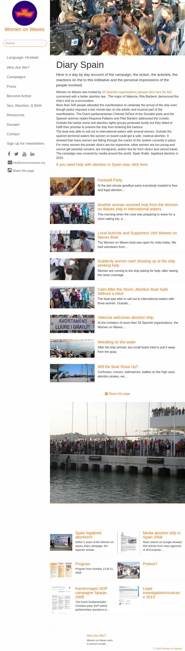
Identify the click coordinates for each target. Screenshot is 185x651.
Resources (15, 115)
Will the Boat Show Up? (118, 367)
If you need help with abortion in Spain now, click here (102, 164)
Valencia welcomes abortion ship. (126, 317)
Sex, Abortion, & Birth (24, 105)
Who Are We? (18, 67)
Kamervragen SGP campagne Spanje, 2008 (91, 592)
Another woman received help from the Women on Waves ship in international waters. (138, 207)
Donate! (13, 125)
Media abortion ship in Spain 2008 (162, 535)
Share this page (21, 171)
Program (82, 564)
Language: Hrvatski (22, 57)
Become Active (19, 96)
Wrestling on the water (117, 342)
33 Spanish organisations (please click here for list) (137, 92)
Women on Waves (25, 16)
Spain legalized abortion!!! (88, 535)
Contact (13, 134)
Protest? (150, 564)
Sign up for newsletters (25, 143)
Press (11, 86)
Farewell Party (110, 180)
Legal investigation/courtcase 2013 (161, 592)
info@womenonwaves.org (26, 162)
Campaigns (16, 77)
